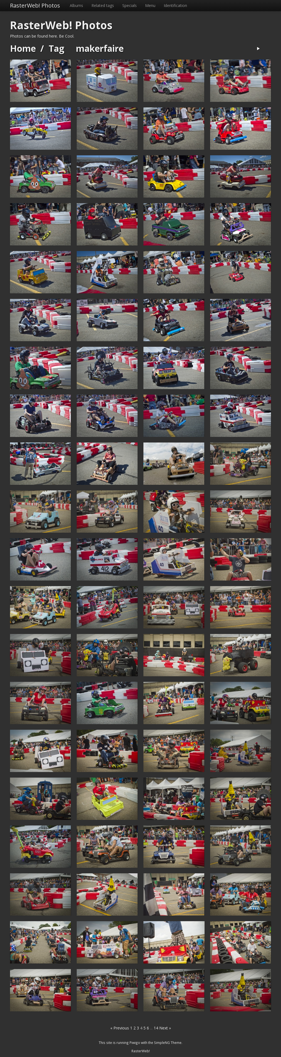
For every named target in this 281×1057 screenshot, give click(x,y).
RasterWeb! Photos (35, 5)
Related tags (102, 5)
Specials (129, 5)
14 (156, 1028)
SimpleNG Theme (167, 1042)
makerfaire (100, 48)
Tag (56, 48)
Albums (76, 5)
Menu (150, 5)
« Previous (119, 1028)
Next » (165, 1028)
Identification (175, 5)
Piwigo (135, 1042)
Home (23, 48)
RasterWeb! (140, 1051)
